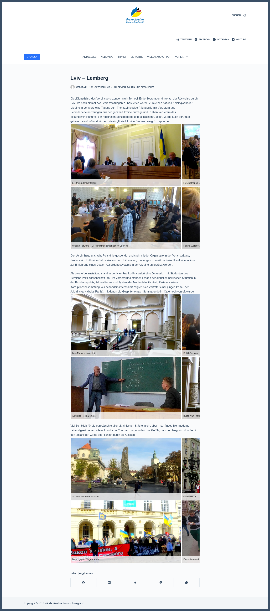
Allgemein (120, 87)
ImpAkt (122, 56)
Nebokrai (107, 56)
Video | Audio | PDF (159, 56)
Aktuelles (89, 56)
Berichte (137, 56)
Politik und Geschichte (140, 87)
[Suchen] (239, 15)
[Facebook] (202, 39)
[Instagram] (221, 39)
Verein (182, 57)
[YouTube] (239, 39)
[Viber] (161, 582)
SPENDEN (32, 56)
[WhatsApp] (187, 582)
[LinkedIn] (109, 582)
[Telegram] (184, 39)
